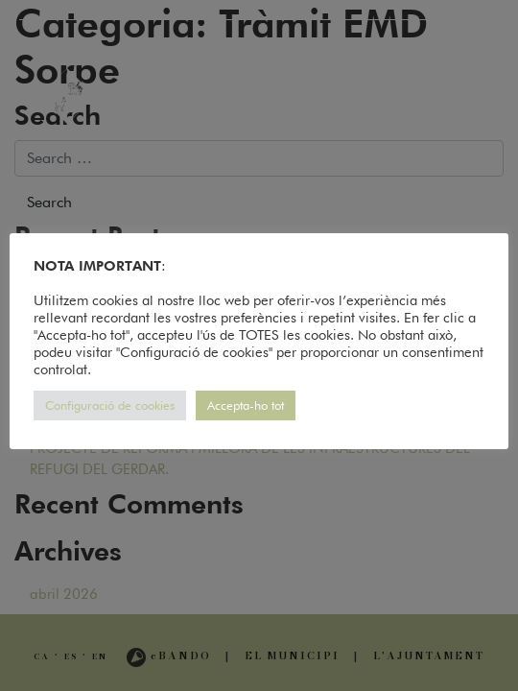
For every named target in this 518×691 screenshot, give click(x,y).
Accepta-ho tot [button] (245, 405)
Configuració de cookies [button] (110, 405)
